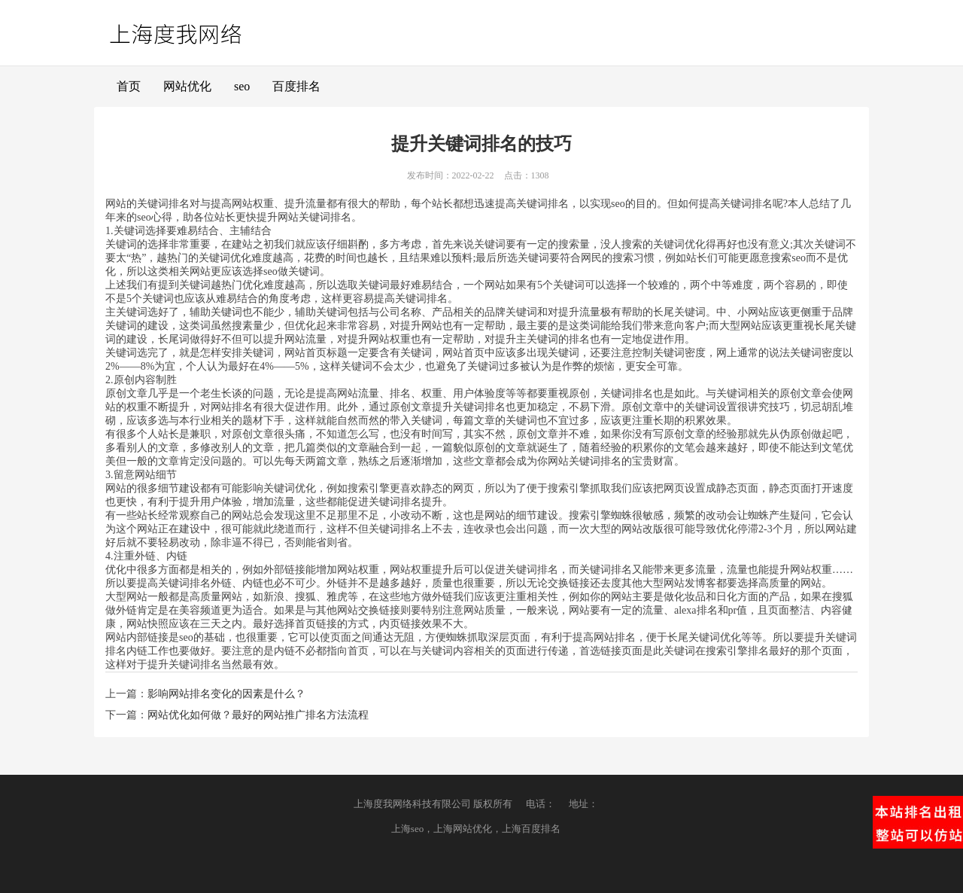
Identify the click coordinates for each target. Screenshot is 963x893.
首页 (129, 86)
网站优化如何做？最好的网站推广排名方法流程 (258, 715)
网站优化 (187, 86)
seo (242, 86)
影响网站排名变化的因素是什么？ (226, 693)
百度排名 (296, 86)
